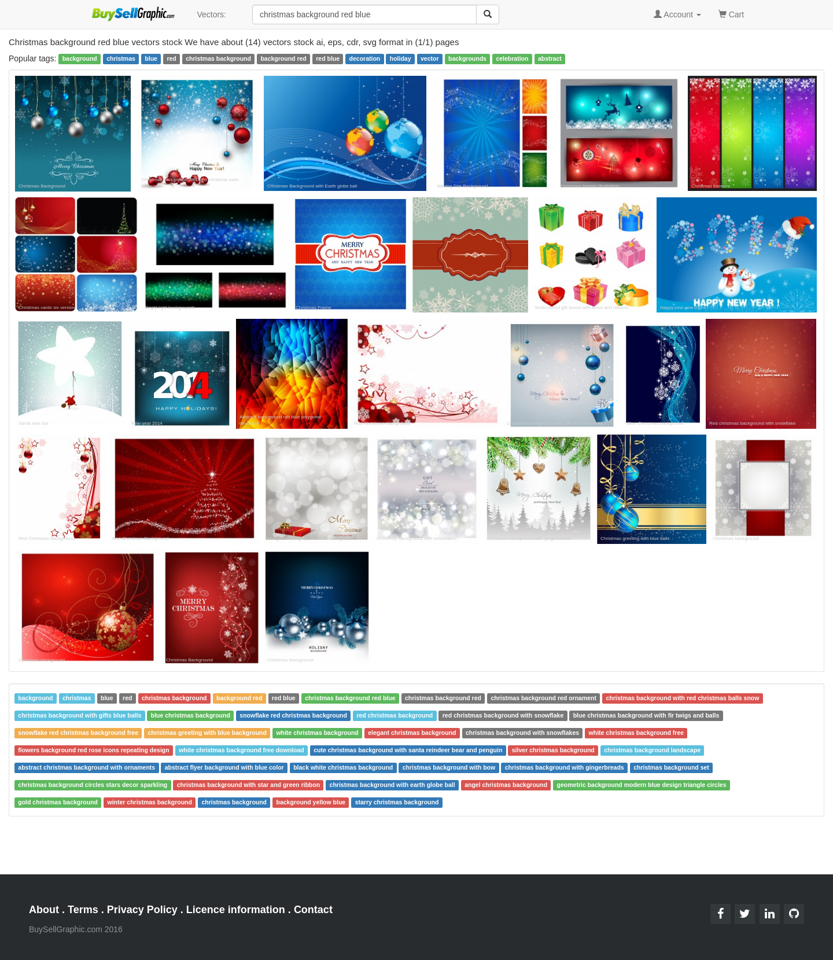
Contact (313, 909)
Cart (731, 13)
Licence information (235, 909)
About (44, 909)
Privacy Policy (142, 909)
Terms (83, 909)
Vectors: (211, 14)
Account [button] (677, 14)
